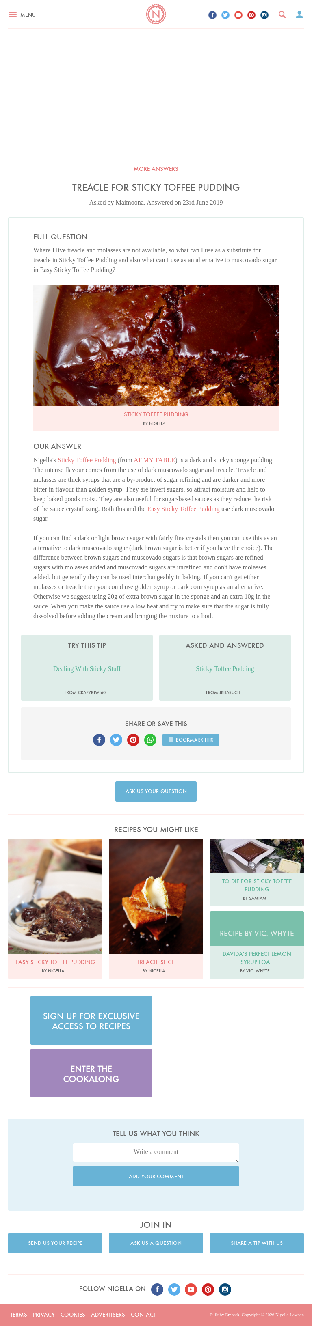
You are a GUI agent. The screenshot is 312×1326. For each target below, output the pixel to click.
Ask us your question (156, 791)
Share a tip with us (257, 1243)
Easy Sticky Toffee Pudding (183, 508)
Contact (143, 1314)
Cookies (73, 1314)
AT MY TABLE (154, 460)
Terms (18, 1314)
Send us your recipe (55, 1243)
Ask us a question (156, 1243)
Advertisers (108, 1314)
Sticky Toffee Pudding (87, 460)
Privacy (44, 1314)
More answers (156, 168)
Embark (232, 1314)
